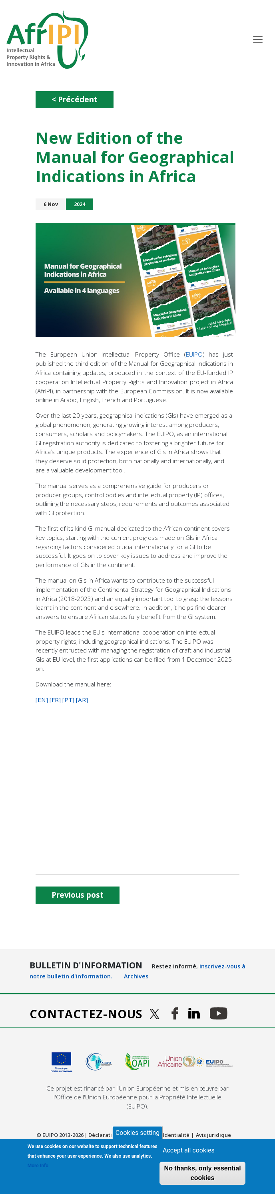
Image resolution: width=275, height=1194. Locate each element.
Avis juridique (213, 1134)
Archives (136, 976)
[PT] (68, 700)
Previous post (78, 894)
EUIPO (194, 354)
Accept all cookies (189, 1150)
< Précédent (75, 99)
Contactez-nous (86, 1013)
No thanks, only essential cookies (202, 1173)
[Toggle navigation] (258, 39)
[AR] (82, 700)
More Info (38, 1165)
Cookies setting (137, 1132)
